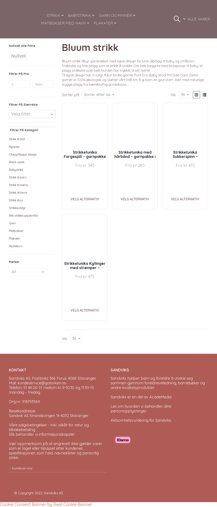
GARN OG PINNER (115, 15)
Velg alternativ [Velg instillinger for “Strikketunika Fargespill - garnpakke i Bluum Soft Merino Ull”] (85, 199)
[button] (177, 19)
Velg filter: (21, 114)
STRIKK (53, 15)
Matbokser (16, 231)
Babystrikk (16, 170)
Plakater (14, 238)
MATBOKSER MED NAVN (63, 23)
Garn (12, 223)
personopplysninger (128, 411)
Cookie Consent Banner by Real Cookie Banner (46, 504)
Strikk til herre (18, 193)
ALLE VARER (199, 19)
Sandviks (118, 378)
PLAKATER (103, 23)
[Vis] (185, 94)
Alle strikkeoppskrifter (23, 215)
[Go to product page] (85, 125)
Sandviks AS (53, 493)
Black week (16, 162)
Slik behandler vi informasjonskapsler (42, 434)
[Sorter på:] (99, 94)
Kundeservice (22, 468)
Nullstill (18, 56)
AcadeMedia (160, 397)
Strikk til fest (17, 139)
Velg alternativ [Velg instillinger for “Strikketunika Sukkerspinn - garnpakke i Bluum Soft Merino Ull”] (185, 199)
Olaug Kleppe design (23, 154)
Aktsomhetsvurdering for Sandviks (141, 420)
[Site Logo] (22, 19)
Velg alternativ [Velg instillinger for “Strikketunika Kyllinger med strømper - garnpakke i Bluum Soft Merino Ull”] (85, 310)
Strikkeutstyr (17, 208)
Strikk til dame (18, 185)
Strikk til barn (17, 177)
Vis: (173, 94)
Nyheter (14, 147)
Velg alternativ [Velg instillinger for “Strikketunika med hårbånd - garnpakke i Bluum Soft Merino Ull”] (135, 199)
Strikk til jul (16, 200)
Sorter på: (71, 94)
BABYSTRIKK (79, 15)
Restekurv (16, 246)
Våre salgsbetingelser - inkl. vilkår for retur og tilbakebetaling (49, 427)
